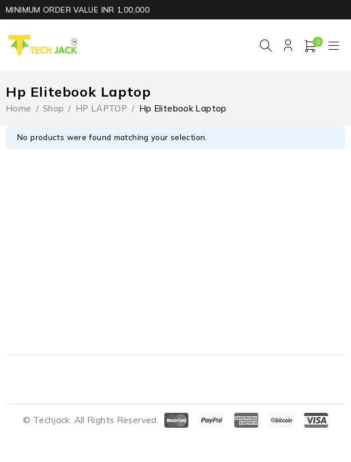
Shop (53, 108)
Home (18, 108)
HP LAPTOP (101, 108)
